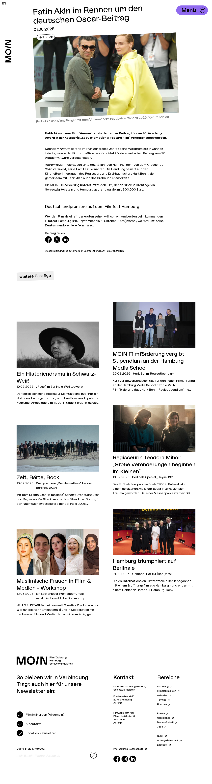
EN (4, 3)
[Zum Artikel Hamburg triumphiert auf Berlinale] (154, 550)
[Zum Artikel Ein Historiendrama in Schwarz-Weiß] (58, 363)
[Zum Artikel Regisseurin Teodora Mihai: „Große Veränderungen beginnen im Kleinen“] (154, 450)
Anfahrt (117, 703)
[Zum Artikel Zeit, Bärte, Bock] (58, 465)
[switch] (40, 714)
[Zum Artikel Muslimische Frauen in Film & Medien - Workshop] (58, 572)
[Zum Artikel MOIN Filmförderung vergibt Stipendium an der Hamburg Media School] (154, 347)
